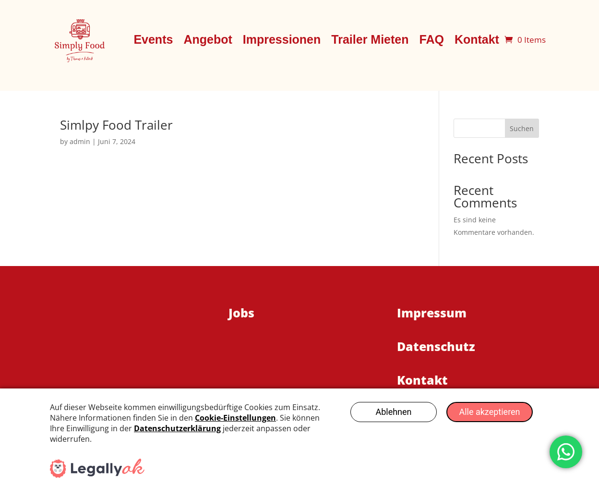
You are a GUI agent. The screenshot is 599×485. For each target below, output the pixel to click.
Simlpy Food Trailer (116, 124)
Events (153, 39)
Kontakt (477, 39)
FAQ (431, 39)
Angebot (207, 39)
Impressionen (282, 39)
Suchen (522, 128)
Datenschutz (436, 346)
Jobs (241, 312)
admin (80, 141)
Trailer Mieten (369, 39)
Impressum (432, 312)
